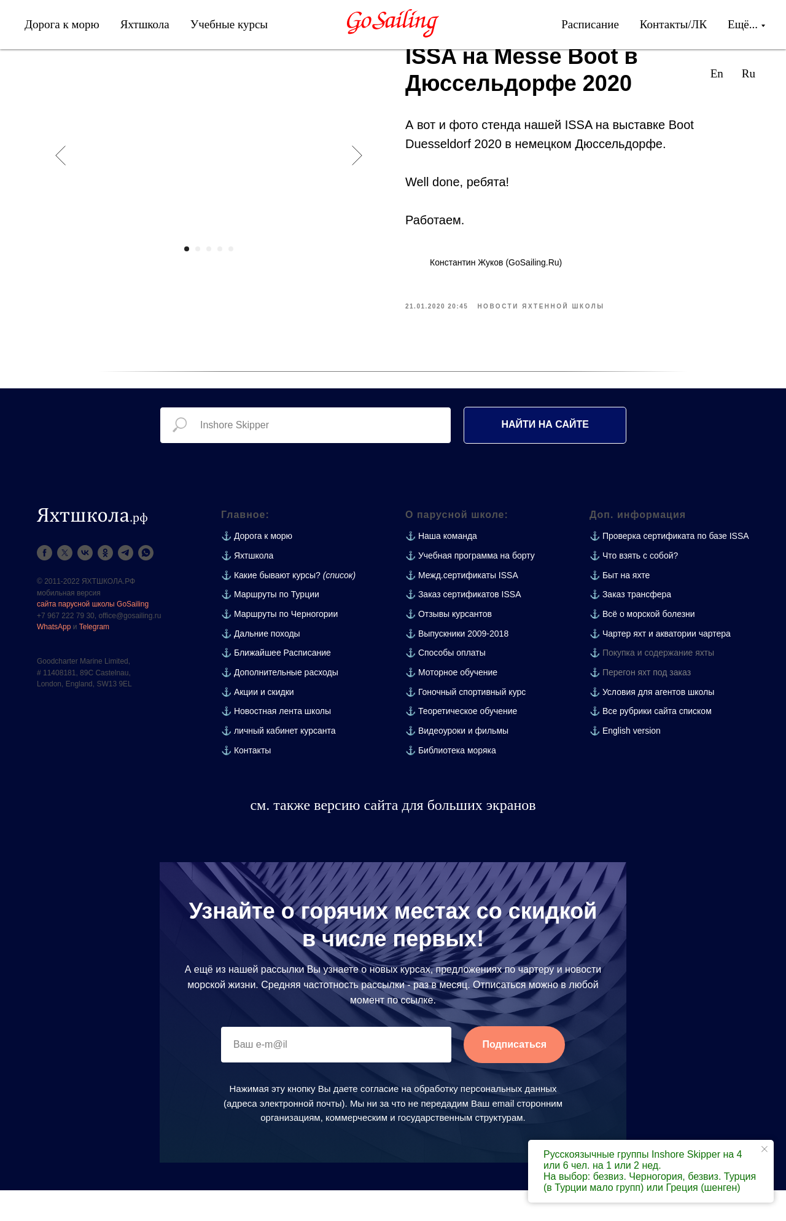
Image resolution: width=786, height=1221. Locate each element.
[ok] (105, 583)
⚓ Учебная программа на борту (470, 586)
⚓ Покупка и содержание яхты (652, 683)
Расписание (590, 24)
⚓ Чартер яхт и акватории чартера (660, 664)
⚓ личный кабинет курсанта (278, 761)
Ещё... (743, 24)
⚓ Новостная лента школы (276, 742)
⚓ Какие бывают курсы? (271, 606)
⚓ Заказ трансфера (630, 625)
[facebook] (44, 583)
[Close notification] (764, 1149)
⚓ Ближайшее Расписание (276, 683)
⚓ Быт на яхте (620, 606)
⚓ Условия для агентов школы (652, 723)
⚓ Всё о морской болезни (642, 645)
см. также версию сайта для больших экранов (392, 836)
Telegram (94, 657)
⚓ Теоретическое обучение (461, 742)
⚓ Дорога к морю (256, 566)
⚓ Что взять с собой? (634, 586)
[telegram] (125, 583)
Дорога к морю (62, 24)
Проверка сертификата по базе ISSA (675, 566)
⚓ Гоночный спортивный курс (465, 723)
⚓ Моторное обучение (451, 703)
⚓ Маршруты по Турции (270, 625)
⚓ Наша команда (441, 566)
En (716, 73)
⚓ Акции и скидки (257, 723)
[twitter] (64, 583)
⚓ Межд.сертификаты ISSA (461, 606)
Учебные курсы (229, 24)
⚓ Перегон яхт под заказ (640, 703)
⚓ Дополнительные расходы (279, 703)
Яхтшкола (144, 24)
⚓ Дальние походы (260, 664)
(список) (339, 606)
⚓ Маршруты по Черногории (279, 645)
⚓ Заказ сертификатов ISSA (463, 625)
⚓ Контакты (246, 781)
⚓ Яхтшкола (247, 586)
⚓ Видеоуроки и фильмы (456, 761)
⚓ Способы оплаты (445, 683)
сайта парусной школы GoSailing (93, 634)
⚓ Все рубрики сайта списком (651, 742)
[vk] (85, 583)
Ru (748, 73)
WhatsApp (54, 657)
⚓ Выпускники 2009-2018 (456, 664)
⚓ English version (625, 761)
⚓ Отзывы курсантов (448, 645)
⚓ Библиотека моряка (450, 781)
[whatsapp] (146, 583)
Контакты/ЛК (673, 24)
